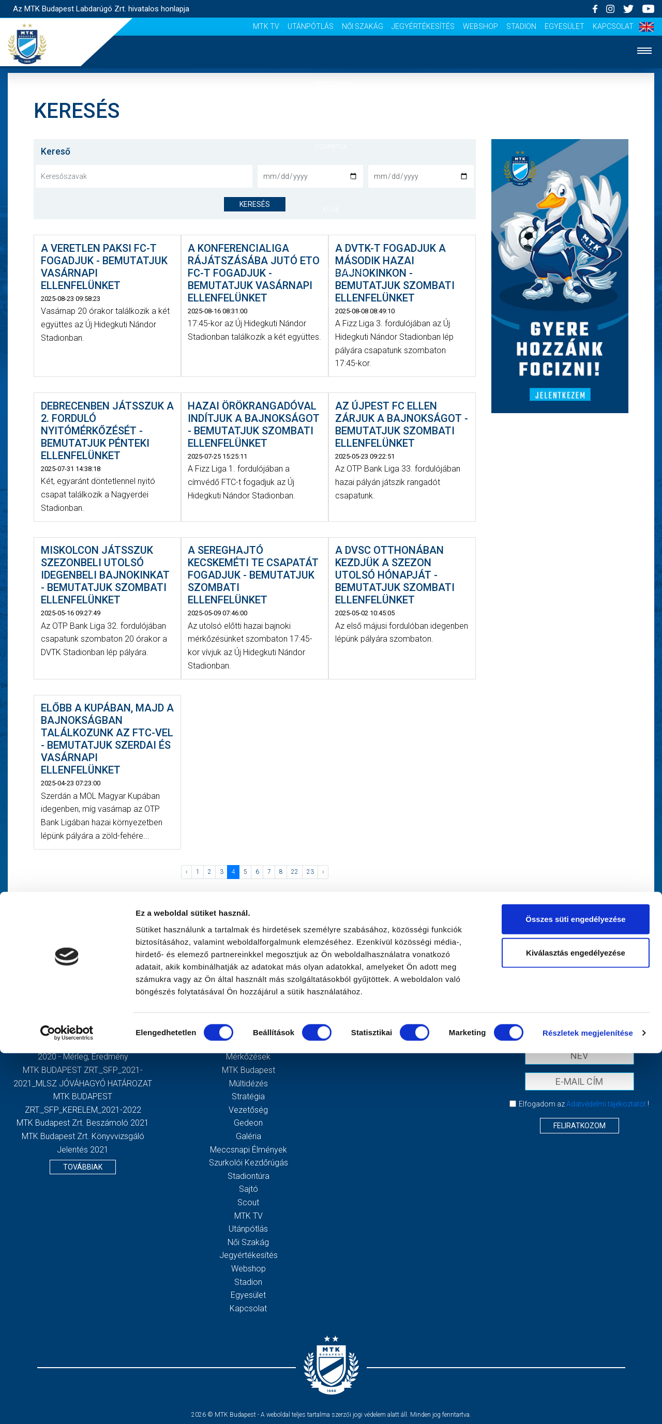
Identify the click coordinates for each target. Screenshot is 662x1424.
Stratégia (248, 1096)
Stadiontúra (248, 1176)
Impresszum (414, 1017)
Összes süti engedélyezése (575, 1289)
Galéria (331, 241)
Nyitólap (331, 83)
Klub (331, 209)
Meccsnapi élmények (248, 1150)
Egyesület (564, 26)
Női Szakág (362, 26)
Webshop (480, 26)
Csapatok (331, 146)
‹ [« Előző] (187, 871)
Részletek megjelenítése (588, 1403)
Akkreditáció (331, 304)
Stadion (521, 26)
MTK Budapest (248, 1070)
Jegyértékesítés (423, 26)
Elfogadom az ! (584, 1104)
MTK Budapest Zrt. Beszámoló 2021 (83, 1123)
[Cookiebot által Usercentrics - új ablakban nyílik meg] (67, 1404)
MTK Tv (266, 26)
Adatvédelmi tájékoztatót (606, 1104)
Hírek (331, 115)
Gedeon (248, 1123)
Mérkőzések (331, 177)
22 (294, 871)
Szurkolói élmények (331, 272)
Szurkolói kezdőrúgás (248, 1163)
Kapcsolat (613, 26)
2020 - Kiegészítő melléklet (82, 1044)
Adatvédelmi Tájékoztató (413, 1030)
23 (310, 871)
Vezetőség (248, 1110)
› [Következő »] (323, 871)
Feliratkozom (579, 1126)
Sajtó (248, 1189)
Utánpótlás (311, 26)
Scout (248, 1202)
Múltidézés (248, 1083)
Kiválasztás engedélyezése (575, 1323)
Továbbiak (82, 1167)
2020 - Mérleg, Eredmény (83, 1057)
